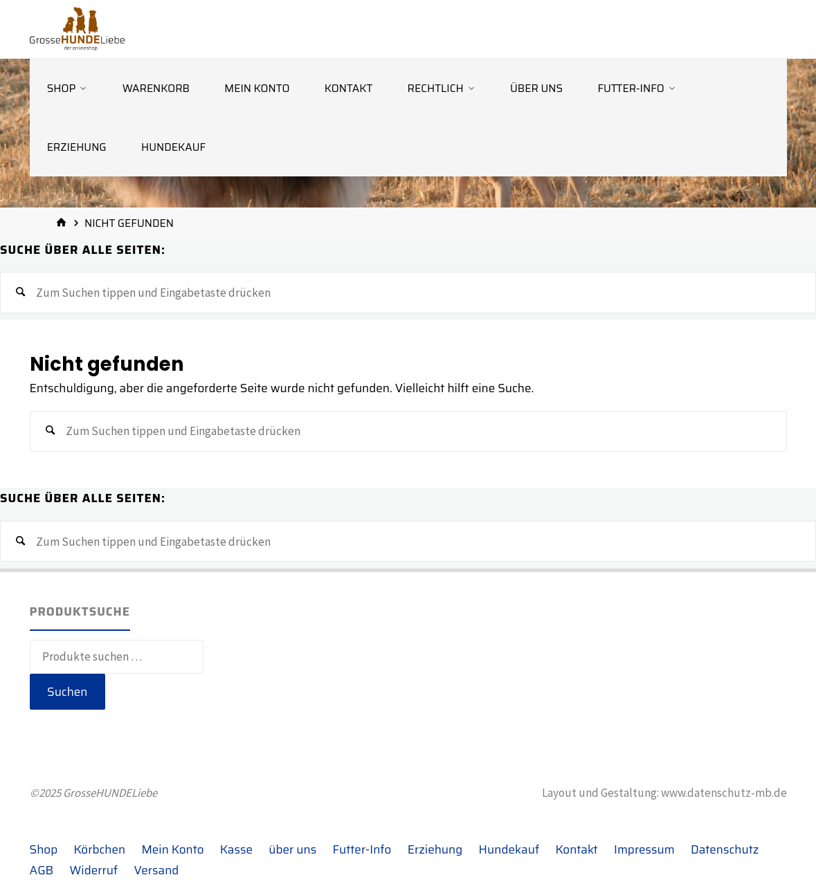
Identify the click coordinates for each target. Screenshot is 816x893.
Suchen (67, 692)
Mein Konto (172, 849)
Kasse (236, 849)
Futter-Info (362, 849)
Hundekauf (509, 849)
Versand (156, 870)
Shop (44, 849)
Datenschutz (725, 849)
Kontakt (577, 849)
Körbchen (100, 849)
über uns (292, 849)
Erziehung (435, 849)
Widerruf (94, 870)
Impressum (644, 849)
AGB (42, 870)
